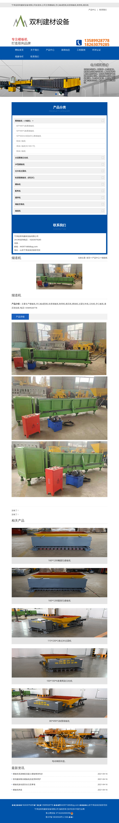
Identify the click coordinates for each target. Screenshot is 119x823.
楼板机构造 (17, 789)
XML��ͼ (69, 817)
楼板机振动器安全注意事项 (24, 784)
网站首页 (19, 49)
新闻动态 (65, 49)
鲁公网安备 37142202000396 (59, 813)
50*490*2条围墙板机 (25, 131)
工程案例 (81, 49)
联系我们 (34, 56)
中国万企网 (80, 809)
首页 (88, 257)
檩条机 (18, 184)
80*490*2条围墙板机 (25, 125)
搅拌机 (18, 197)
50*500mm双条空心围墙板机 (28, 136)
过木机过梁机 (20, 171)
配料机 (18, 191)
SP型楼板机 (20, 164)
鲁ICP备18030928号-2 (55, 817)
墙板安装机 (19, 204)
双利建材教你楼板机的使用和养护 (27, 779)
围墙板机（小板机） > (24, 120)
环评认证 (96, 49)
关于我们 (34, 49)
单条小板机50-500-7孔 (25, 146)
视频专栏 (19, 56)
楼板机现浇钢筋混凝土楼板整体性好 (28, 774)
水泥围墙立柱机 (21, 157)
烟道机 (18, 211)
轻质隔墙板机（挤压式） (25, 177)
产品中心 (50, 49)
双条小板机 (21, 141)
